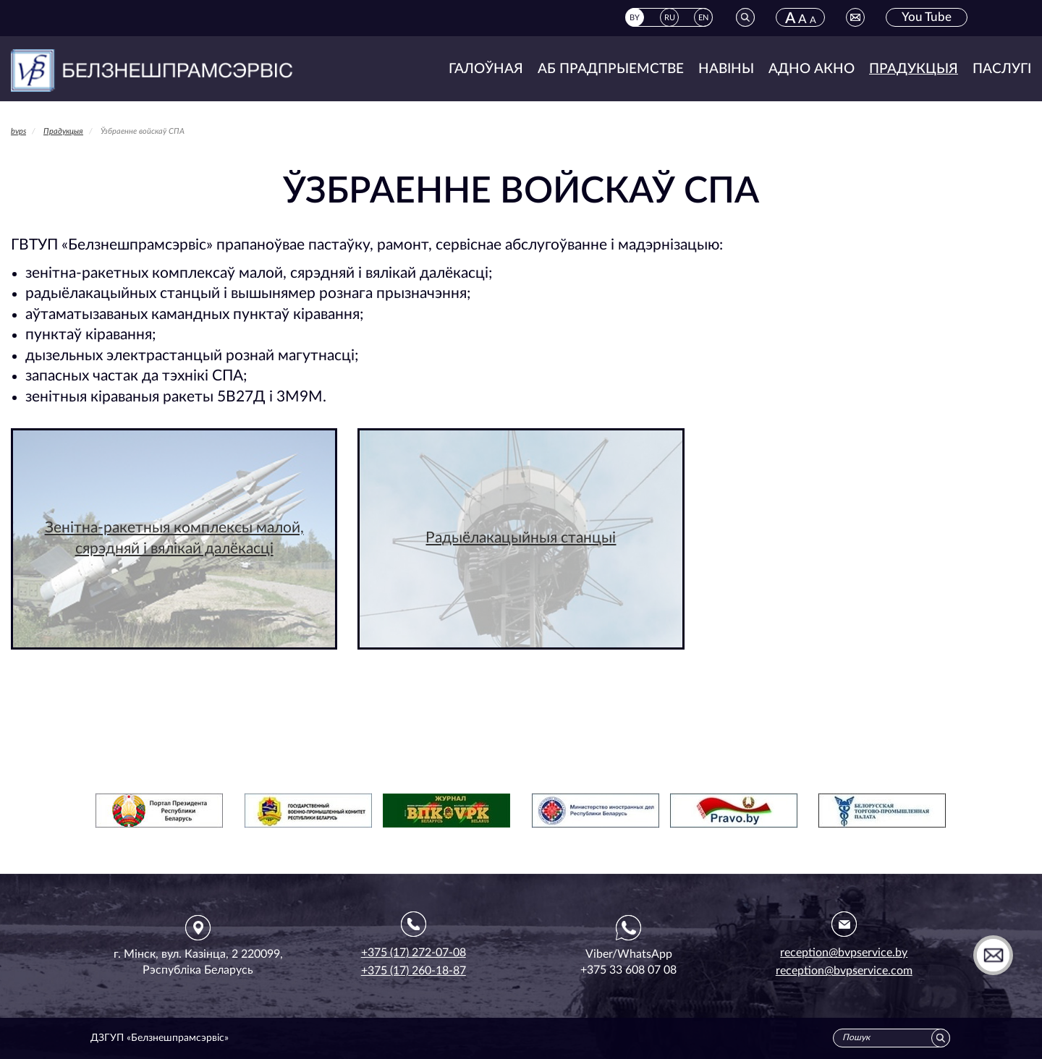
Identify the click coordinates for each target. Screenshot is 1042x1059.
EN (703, 18)
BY (635, 18)
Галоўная (486, 69)
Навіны (726, 69)
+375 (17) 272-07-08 (413, 952)
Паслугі (1002, 69)
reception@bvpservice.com (844, 971)
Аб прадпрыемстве (611, 69)
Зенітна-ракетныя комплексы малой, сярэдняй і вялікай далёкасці (174, 538)
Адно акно (811, 69)
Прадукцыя (913, 69)
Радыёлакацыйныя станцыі (520, 537)
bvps (18, 131)
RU (669, 18)
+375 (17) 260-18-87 (413, 971)
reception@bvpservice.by (843, 952)
